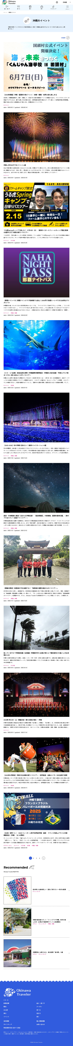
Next (43, 858)
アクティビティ (8, 845)
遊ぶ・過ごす (7, 7)
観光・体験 (14, 313)
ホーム (5, 12)
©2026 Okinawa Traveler (36, 1042)
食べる (18, 7)
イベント (6, 105)
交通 (12, 385)
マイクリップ (53, 7)
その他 (13, 240)
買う (42, 7)
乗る (30, 7)
